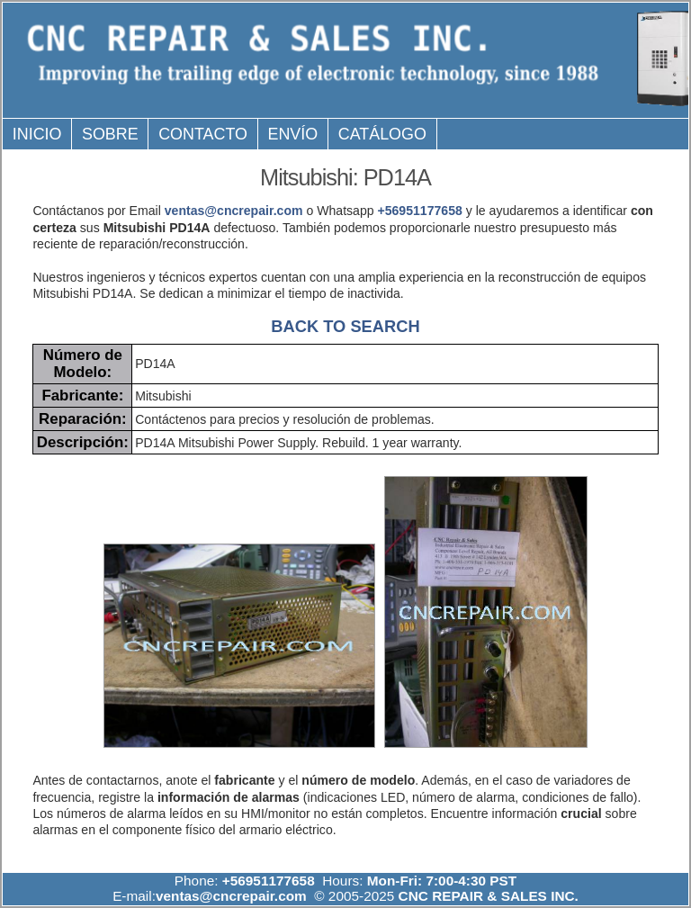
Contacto (202, 134)
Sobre (110, 134)
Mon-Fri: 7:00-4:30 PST (441, 880)
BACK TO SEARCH (345, 326)
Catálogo (382, 134)
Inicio (37, 134)
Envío (293, 134)
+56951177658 (419, 210)
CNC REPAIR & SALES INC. (486, 896)
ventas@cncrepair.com (234, 210)
